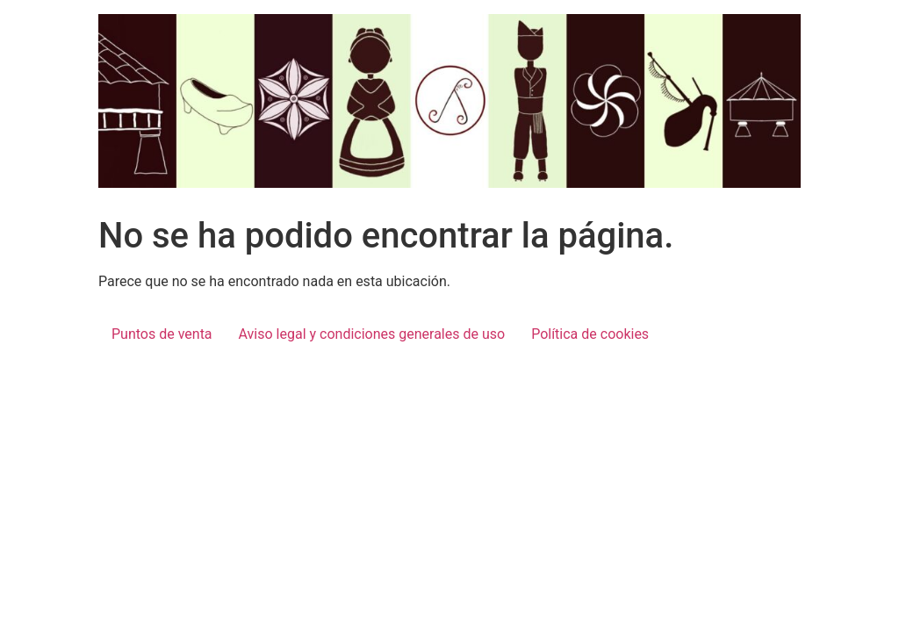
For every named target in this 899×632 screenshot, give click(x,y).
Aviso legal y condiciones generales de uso (372, 334)
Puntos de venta (161, 334)
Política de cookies (590, 334)
